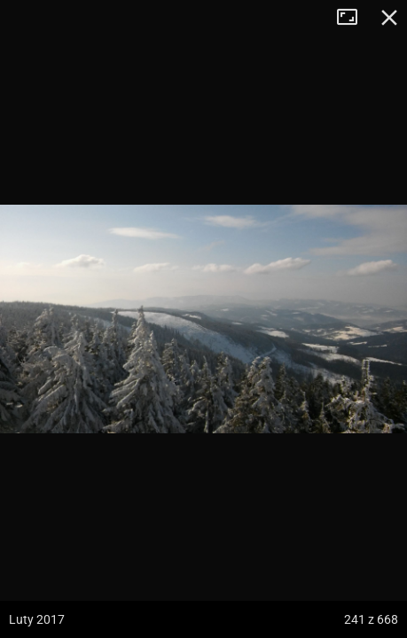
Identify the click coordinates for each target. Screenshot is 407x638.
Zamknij (389, 17)
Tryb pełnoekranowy (354, 17)
